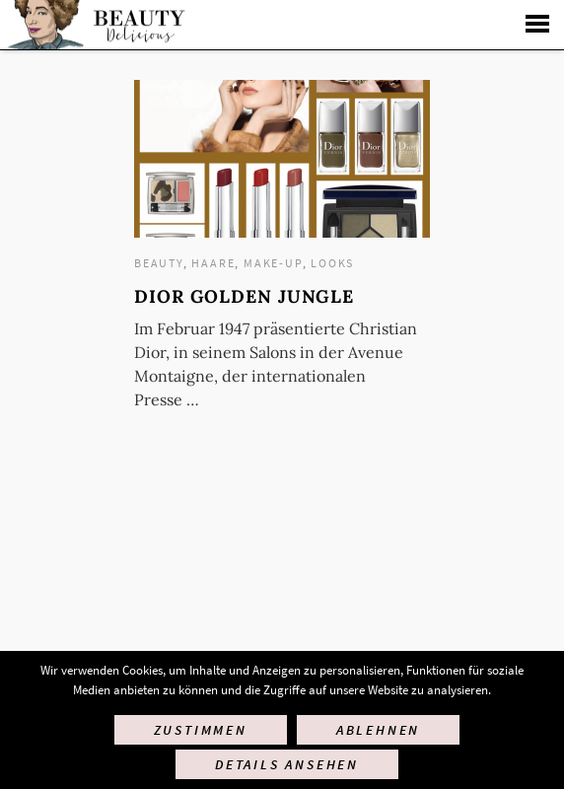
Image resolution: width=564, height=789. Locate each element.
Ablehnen (378, 730)
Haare (213, 262)
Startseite (94, 24)
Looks (332, 262)
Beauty (158, 262)
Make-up (273, 262)
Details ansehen (287, 764)
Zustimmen (200, 730)
